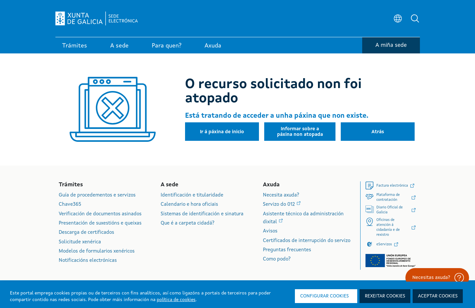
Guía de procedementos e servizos (97, 195)
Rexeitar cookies (385, 296)
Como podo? (277, 259)
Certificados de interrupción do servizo (306, 240)
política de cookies (176, 299)
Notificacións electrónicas (88, 260)
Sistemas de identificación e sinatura (202, 214)
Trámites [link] (74, 46)
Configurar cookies (324, 296)
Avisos (270, 231)
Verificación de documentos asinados (100, 214)
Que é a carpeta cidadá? (187, 223)
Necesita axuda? (281, 195)
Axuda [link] (213, 46)
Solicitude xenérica (80, 242)
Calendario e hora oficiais (189, 204)
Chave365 (70, 204)
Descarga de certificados (86, 232)
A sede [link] (119, 46)
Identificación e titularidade (192, 195)
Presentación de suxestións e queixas (100, 223)
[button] (415, 18)
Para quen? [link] (166, 46)
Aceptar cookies (438, 296)
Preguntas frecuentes (287, 250)
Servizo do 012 (279, 204)
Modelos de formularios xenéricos (97, 251)
